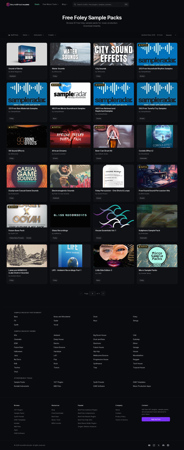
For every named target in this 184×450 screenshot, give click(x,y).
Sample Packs (19, 382)
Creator (52, 35)
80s (15, 335)
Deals (37, 4)
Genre (26, 35)
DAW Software (99, 386)
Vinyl (16, 372)
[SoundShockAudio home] (18, 4)
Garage (136, 347)
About (117, 410)
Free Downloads (57, 413)
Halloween (18, 351)
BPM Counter (56, 423)
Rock (56, 364)
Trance (56, 368)
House (135, 351)
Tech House (138, 364)
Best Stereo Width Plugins (87, 423)
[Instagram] (154, 445)
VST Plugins (58, 382)
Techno (17, 368)
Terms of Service (121, 420)
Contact (118, 413)
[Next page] (103, 293)
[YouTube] (149, 445)
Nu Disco (17, 359)
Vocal (56, 325)
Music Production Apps (142, 386)
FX (15, 321)
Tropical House (139, 368)
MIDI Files (57, 386)
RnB (15, 364)
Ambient (57, 335)
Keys (95, 321)
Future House (98, 347)
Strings (135, 321)
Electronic (97, 343)
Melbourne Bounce (100, 355)
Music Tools (56, 420)
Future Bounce (59, 347)
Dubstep (136, 339)
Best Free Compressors (86, 413)
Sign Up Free (155, 419)
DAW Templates (139, 382)
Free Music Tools (51, 4)
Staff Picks (13, 35)
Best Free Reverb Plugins (87, 416)
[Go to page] (92, 293)
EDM (16, 343)
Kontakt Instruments (21, 386)
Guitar (56, 321)
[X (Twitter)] (159, 445)
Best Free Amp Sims (85, 420)
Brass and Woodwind (62, 317)
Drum (95, 317)
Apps (16, 430)
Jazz (16, 355)
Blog (64, 4)
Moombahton (138, 355)
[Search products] (101, 4)
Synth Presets (98, 382)
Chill (134, 335)
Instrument (39, 35)
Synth (16, 325)
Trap (95, 368)
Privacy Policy (120, 416)
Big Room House (99, 335)
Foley (135, 317)
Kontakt (16, 423)
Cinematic (18, 339)
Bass (16, 317)
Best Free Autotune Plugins (87, 410)
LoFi (55, 355)
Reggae (136, 359)
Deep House (59, 339)
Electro (56, 343)
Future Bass (18, 347)
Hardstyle (57, 351)
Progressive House (100, 359)
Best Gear (55, 416)
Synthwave (97, 364)
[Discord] (163, 445)
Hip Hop (96, 351)
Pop (55, 359)
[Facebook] (168, 445)
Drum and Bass (99, 339)
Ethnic (135, 343)
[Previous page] (81, 293)
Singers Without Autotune (87, 426)
